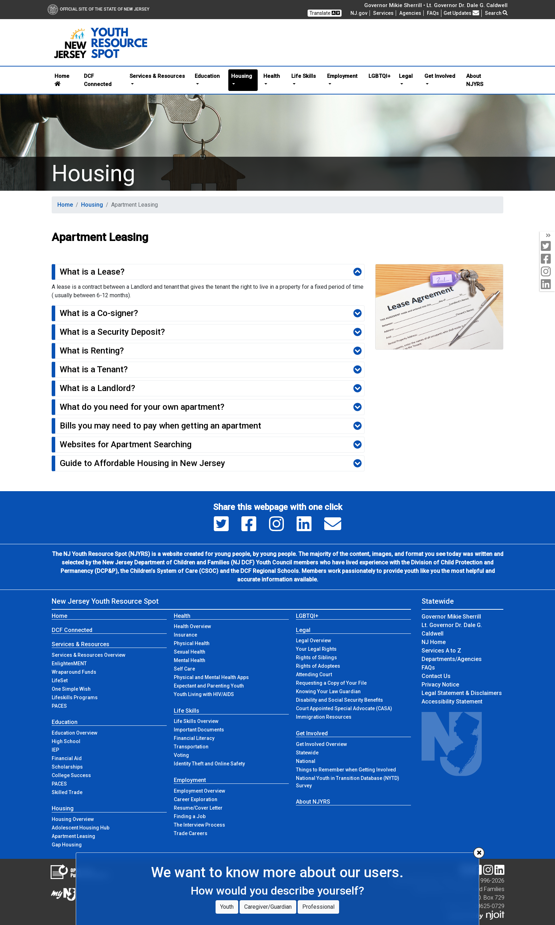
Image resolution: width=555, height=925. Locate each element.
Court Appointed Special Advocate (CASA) (344, 708)
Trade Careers (190, 833)
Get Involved (312, 733)
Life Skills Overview (196, 721)
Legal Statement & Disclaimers (462, 693)
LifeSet (60, 680)
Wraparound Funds (74, 672)
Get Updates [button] (461, 13)
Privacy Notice (440, 684)
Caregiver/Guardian (268, 906)
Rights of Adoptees (318, 666)
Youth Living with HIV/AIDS (204, 694)
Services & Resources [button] (157, 76)
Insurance (185, 635)
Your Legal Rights (316, 649)
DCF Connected (97, 80)
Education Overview (74, 733)
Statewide (307, 752)
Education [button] (207, 76)
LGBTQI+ (379, 76)
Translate (324, 13)
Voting (181, 755)
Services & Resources (80, 644)
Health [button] (271, 76)
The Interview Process (199, 825)
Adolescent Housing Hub (80, 828)
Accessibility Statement (452, 701)
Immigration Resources (323, 717)
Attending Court (314, 674)
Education (65, 722)
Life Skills (186, 710)
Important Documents (199, 729)
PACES (59, 706)
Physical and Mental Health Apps (211, 677)
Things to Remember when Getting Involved (346, 769)
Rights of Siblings (316, 657)
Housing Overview (73, 819)
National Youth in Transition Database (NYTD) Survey (347, 781)
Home (62, 79)
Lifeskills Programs (75, 697)
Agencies (410, 13)
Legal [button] (406, 76)
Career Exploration (195, 799)
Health (182, 616)
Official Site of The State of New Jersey (98, 9)
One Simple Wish (71, 689)
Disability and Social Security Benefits (339, 700)
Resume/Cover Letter (198, 808)
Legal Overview (313, 640)
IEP (55, 750)
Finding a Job (190, 816)
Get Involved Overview (321, 744)
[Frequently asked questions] (433, 13)
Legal (303, 630)
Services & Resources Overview (88, 655)
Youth (227, 906)
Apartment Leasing (73, 836)
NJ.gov (358, 13)
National (305, 761)
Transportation (191, 746)
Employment (190, 780)
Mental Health (189, 660)
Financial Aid (67, 758)
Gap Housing (67, 845)
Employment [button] (342, 76)
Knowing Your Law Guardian (328, 691)
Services (383, 13)
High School (66, 741)
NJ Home (434, 642)
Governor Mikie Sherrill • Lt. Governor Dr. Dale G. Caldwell (436, 5)
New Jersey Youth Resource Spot (105, 601)
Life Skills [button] (303, 76)
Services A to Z (441, 650)
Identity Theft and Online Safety (209, 763)
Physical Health (192, 643)
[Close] (479, 852)
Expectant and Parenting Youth (209, 686)
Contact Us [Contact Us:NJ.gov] (436, 676)
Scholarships (67, 767)
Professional (318, 906)
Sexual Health (189, 652)
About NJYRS (474, 80)
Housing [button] (241, 76)
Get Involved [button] (439, 76)
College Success (71, 775)
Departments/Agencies (452, 659)
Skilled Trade (67, 792)
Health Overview (192, 626)
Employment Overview (199, 791)
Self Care (184, 669)
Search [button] (496, 13)
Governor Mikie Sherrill (451, 616)
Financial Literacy (194, 738)
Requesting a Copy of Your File (331, 683)
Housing (92, 204)
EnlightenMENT (69, 663)
